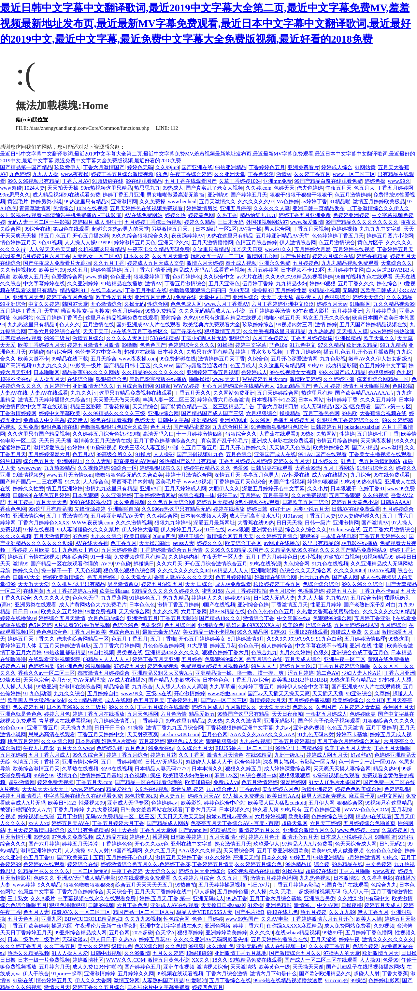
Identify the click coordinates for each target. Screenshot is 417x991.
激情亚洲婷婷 (317, 789)
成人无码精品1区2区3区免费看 (336, 406)
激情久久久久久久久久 (388, 939)
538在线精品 (164, 338)
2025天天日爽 (247, 249)
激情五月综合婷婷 (337, 440)
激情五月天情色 (225, 755)
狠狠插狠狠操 (221, 741)
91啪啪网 (360, 304)
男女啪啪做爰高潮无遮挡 (176, 194)
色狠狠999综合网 (332, 618)
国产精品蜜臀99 (191, 427)
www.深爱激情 (306, 222)
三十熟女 (17, 898)
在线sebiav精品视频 (297, 932)
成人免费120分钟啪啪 (97, 967)
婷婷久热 (175, 215)
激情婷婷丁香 (342, 399)
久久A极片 (43, 898)
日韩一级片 (318, 522)
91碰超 (163, 386)
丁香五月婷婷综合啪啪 (344, 666)
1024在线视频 (92, 208)
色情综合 (63, 208)
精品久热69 (386, 768)
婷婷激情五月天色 (135, 242)
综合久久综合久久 (306, 529)
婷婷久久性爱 (28, 488)
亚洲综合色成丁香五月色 (360, 652)
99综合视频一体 (196, 495)
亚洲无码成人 (208, 898)
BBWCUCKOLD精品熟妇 (93, 919)
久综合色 (258, 358)
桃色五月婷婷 (23, 741)
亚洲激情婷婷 (99, 973)
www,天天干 (226, 379)
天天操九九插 (76, 727)
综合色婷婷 (248, 762)
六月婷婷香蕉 (381, 311)
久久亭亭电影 (377, 878)
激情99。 (304, 905)
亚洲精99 (218, 194)
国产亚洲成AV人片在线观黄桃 (366, 686)
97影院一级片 (85, 365)
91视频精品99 (378, 557)
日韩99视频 (101, 905)
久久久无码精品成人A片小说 (213, 311)
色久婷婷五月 (28, 707)
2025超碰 (142, 932)
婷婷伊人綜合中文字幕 (303, 686)
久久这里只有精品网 (281, 365)
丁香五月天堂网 (158, 830)
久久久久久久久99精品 (389, 611)
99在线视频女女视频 (292, 372)
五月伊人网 (322, 803)
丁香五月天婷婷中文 (101, 734)
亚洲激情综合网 (80, 762)
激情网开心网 (262, 256)
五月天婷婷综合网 (278, 393)
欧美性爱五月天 (114, 297)
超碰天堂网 (294, 823)
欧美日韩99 (52, 270)
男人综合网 (277, 229)
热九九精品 (176, 598)
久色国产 (326, 707)
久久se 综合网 (57, 741)
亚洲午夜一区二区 (345, 659)
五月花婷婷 (152, 741)
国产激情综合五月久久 (295, 953)
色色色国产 (153, 345)
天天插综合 (145, 406)
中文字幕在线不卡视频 (321, 645)
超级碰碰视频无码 (319, 891)
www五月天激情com (69, 475)
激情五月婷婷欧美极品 (379, 201)
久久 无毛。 (282, 891)
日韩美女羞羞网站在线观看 (151, 809)
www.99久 (399, 181)
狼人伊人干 (356, 891)
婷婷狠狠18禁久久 (160, 468)
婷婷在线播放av (18, 618)
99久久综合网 (88, 755)
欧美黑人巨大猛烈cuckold (36, 700)
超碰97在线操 (139, 352)
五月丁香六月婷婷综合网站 (349, 741)
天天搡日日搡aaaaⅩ (223, 905)
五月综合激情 (366, 598)
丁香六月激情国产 (103, 167)
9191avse (292, 516)
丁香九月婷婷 (68, 809)
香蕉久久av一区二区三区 (46, 673)
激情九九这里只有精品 (111, 488)
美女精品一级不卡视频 (209, 632)
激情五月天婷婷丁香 (178, 857)
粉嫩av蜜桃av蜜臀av (229, 816)
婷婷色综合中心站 (225, 803)
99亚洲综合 (359, 693)
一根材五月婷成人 (326, 714)
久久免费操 (152, 201)
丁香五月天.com (94, 782)
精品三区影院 (85, 406)
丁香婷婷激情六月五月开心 (322, 919)
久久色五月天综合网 (170, 502)
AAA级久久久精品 (199, 850)
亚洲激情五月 (142, 618)
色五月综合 (282, 591)
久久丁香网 (192, 755)
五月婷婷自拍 (103, 693)
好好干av (227, 495)
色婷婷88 (77, 447)
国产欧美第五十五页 (80, 857)
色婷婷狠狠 (397, 789)
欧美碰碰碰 (198, 782)
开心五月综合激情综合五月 (216, 563)
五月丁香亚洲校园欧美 (283, 850)
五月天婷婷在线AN (356, 625)
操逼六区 (61, 926)
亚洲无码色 (249, 946)
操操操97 (262, 290)
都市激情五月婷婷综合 (104, 673)
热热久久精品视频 (28, 953)
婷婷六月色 (57, 714)
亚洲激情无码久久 (93, 386)
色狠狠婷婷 (381, 372)
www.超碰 (96, 276)
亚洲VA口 (151, 488)
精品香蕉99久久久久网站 (90, 372)
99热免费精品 (161, 311)
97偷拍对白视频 (342, 557)
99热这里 (398, 639)
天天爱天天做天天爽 (116, 399)
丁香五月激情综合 (185, 283)
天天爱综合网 (238, 850)
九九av (283, 727)
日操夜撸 (351, 905)
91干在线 (214, 529)
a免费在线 (184, 297)
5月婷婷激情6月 (246, 639)
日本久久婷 (136, 256)
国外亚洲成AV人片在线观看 (148, 324)
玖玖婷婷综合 (258, 324)
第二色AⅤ (327, 673)
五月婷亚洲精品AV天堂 (282, 235)
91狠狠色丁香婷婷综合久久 (348, 420)
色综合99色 (125, 625)
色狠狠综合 (337, 297)
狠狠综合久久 (241, 434)
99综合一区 (124, 468)
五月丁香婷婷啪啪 (122, 762)
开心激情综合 (106, 304)
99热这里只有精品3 (87, 201)
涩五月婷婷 (301, 673)
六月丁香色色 (132, 905)
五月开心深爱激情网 (294, 358)
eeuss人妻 (183, 543)
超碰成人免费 (346, 632)
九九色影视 (333, 358)
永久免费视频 (129, 502)
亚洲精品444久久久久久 (172, 652)
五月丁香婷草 (381, 727)
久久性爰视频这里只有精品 (274, 331)
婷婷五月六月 (341, 591)
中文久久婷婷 (44, 304)
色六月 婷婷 (326, 386)
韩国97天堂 (75, 304)
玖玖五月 (77, 270)
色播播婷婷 (311, 591)
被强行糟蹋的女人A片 (25, 809)
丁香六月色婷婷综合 (80, 891)
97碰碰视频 (104, 447)
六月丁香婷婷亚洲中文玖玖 (283, 304)
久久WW (163, 365)
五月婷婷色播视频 (309, 700)
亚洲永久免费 (274, 263)
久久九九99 (342, 912)
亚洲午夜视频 (178, 967)
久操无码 (134, 304)
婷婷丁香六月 (248, 926)
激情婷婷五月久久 (259, 830)
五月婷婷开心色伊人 (129, 857)
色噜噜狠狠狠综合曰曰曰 (197, 290)
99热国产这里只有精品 (243, 714)
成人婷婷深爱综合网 (287, 768)
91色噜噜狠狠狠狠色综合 (279, 427)
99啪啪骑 (385, 837)
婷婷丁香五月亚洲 (123, 194)
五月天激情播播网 (212, 242)
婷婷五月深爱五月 (162, 584)
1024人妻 (34, 188)
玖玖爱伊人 (67, 167)
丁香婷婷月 (150, 721)
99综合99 (44, 775)
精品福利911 (74, 290)
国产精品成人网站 (167, 823)
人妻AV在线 (14, 393)
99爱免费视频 (100, 611)
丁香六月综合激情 (227, 973)
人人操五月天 (49, 379)
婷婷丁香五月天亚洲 (155, 659)
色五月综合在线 (264, 659)
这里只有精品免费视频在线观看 (135, 393)
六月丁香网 (194, 611)
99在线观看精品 (144, 181)
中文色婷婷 (379, 864)
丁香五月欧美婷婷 (28, 926)
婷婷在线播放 (228, 509)
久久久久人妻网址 (127, 338)
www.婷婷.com (87, 789)
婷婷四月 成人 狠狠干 (97, 222)
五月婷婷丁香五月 (21, 311)
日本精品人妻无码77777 (162, 768)
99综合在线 (37, 229)
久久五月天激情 (170, 256)
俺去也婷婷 (310, 188)
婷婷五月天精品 (214, 502)
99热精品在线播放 (122, 283)
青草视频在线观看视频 (65, 721)
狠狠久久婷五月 (243, 768)
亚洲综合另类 (319, 898)
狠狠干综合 (191, 536)
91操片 (143, 454)
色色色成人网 (186, 304)
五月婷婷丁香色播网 (368, 932)
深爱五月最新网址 (214, 522)
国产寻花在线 (186, 331)
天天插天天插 (327, 693)
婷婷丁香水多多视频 (258, 352)
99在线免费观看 (391, 475)
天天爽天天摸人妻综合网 (342, 768)
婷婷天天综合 (368, 297)
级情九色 (67, 775)
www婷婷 (381, 331)
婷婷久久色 (26, 570)
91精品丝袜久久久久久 (44, 871)
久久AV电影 (275, 919)
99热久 (390, 857)
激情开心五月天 (300, 837)
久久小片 (317, 488)
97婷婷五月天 (129, 666)
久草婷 (382, 693)
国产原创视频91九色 (200, 454)
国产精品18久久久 (220, 618)
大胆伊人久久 (224, 488)
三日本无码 (231, 222)
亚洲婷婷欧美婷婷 (226, 932)
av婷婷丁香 (314, 201)
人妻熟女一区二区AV (96, 256)
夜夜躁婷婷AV (187, 235)
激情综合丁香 (258, 618)
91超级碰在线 (107, 181)
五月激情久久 (240, 707)
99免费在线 (161, 748)
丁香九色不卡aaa (379, 591)
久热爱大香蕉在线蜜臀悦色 (329, 611)
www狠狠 (238, 529)
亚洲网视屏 (70, 461)
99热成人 (173, 188)
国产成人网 (345, 577)
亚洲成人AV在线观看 (174, 905)
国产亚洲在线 (197, 167)
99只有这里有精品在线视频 (230, 317)
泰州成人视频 (241, 263)
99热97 (316, 365)
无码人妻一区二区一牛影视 (38, 222)
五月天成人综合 (303, 659)
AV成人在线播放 (127, 680)
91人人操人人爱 (69, 953)
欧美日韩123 (62, 803)
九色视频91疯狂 (142, 775)
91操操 (225, 345)
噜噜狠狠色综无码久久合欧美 (129, 475)
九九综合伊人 (221, 789)
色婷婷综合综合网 (332, 816)
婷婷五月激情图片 (21, 796)
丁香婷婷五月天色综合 (240, 481)
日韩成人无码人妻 (274, 598)
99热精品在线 (347, 864)
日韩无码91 (392, 844)
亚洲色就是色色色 (21, 714)
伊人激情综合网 (298, 242)
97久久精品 (331, 345)
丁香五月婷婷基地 (294, 741)
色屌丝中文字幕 (36, 891)
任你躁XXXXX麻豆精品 (294, 926)
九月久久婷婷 (295, 652)
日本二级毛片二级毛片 (33, 939)
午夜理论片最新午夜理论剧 (106, 926)
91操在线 (292, 871)
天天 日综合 (198, 584)
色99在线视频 (116, 768)
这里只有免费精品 (88, 830)
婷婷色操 (375, 181)
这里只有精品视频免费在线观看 (121, 317)
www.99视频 (198, 481)
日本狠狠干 (343, 488)
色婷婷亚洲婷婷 (351, 215)
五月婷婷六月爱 (312, 249)
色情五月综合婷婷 (256, 242)
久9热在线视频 (152, 789)
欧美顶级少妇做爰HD (187, 775)
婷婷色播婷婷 (106, 270)
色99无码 (239, 290)
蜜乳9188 (212, 591)
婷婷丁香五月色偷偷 (69, 297)
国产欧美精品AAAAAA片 (364, 393)
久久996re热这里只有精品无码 (175, 509)
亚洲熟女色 (211, 625)
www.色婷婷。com (358, 830)
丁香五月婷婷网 (395, 188)
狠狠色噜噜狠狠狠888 (88, 885)
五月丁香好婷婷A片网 (71, 591)
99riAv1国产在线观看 (322, 454)
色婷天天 (284, 188)
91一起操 (101, 557)
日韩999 (22, 495)
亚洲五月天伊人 (153, 297)
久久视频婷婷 (93, 468)
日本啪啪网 (47, 372)
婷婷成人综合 (336, 167)
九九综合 (142, 686)
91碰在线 (23, 980)
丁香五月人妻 (320, 516)
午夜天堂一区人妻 (222, 557)
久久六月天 (169, 563)
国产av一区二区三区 (224, 700)
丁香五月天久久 (192, 393)
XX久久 (200, 960)
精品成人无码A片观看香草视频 (209, 270)
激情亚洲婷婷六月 (41, 850)
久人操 (258, 891)
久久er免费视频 (308, 495)
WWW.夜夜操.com (92, 522)
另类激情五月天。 (172, 229)
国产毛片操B (295, 256)
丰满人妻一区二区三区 (169, 399)
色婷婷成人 (254, 372)
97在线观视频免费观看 (144, 878)
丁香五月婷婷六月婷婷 (245, 461)
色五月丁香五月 (199, 447)
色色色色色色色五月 (270, 611)
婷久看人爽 (265, 809)
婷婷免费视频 (163, 666)
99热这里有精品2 (185, 721)
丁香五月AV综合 (250, 680)
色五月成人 (243, 365)
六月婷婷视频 (270, 816)
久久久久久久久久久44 (184, 570)
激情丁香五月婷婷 (178, 604)
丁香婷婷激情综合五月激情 (171, 550)
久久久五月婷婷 (378, 399)
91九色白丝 (329, 639)
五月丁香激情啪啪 (67, 516)
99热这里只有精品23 (352, 680)
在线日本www (107, 290)
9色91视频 (50, 242)
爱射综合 (171, 317)
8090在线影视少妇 (90, 502)
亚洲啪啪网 (264, 570)
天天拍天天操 (63, 188)
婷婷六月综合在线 (333, 256)
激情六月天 (57, 987)
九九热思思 (321, 331)
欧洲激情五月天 (380, 953)
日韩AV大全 (26, 577)
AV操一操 (250, 229)
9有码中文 (378, 898)
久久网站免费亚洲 (234, 393)
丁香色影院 (261, 174)
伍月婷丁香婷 (257, 283)
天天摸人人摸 (352, 331)
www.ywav (29, 468)
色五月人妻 (36, 912)
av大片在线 (250, 276)
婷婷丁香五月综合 (127, 755)
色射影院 (402, 386)
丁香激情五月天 (289, 604)
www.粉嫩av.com (226, 693)
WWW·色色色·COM (366, 809)
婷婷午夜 (349, 939)
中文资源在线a (293, 618)
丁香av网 (249, 789)
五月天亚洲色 (224, 283)
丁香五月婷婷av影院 (295, 885)
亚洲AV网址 (233, 420)
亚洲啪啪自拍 (123, 509)
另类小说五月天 (311, 509)
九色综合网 (296, 563)
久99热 (215, 721)
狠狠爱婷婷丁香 (152, 276)
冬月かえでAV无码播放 (78, 680)
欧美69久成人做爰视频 (337, 850)
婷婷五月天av (332, 304)
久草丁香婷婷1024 (240, 181)
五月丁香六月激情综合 (389, 529)
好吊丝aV (361, 755)
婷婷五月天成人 (382, 905)
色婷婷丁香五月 (256, 686)
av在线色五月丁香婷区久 (139, 331)
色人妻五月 (172, 796)
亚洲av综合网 (163, 413)
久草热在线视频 (80, 768)
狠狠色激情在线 (59, 427)
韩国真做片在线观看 (345, 885)
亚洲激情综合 (28, 516)
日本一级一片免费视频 (44, 960)
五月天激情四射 (52, 536)
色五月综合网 (179, 625)
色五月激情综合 (337, 242)
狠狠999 (309, 536)
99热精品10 (298, 864)
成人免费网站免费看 (347, 926)
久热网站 (326, 434)
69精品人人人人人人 (106, 659)
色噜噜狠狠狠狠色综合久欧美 (114, 427)
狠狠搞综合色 (111, 379)
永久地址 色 (220, 946)
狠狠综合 (239, 338)
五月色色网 (215, 734)
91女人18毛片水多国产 (335, 782)
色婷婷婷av (164, 803)
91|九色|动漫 (37, 693)
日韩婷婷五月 (326, 427)
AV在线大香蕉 (91, 543)
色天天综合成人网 (356, 844)
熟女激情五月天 (233, 844)
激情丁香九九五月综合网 (174, 727)
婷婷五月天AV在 (70, 823)
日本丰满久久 (207, 768)
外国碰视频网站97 (267, 222)
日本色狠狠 (85, 495)
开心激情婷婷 (189, 693)
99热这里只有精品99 (298, 748)
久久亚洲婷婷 (82, 283)
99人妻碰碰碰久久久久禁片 (88, 529)
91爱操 (255, 905)
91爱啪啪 (196, 980)
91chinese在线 (345, 529)
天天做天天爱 (33, 584)
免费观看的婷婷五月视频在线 (215, 666)
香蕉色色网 (13, 509)
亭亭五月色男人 (261, 475)
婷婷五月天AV (204, 796)
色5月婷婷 (40, 625)
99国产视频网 (126, 850)
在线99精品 (259, 755)
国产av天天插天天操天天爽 (279, 693)
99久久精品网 (252, 632)
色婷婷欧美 (363, 714)
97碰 (173, 447)
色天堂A (165, 932)
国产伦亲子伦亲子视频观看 (329, 721)
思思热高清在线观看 (51, 734)
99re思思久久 (15, 194)
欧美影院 (191, 803)
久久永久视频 (15, 536)
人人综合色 (96, 481)
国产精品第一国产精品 (26, 167)
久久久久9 (261, 932)
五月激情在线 (98, 324)
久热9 (190, 317)
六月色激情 (174, 714)
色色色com (12, 727)
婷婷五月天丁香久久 (30, 639)
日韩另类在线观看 (272, 468)
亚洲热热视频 (308, 727)
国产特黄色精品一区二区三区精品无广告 (207, 406)
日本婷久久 (171, 352)
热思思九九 (147, 188)
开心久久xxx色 (151, 844)
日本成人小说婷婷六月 (347, 837)
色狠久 (321, 652)
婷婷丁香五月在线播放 (98, 714)
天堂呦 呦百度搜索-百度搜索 (76, 311)
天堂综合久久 (396, 263)
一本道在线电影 (339, 536)
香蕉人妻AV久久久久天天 (183, 577)
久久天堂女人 (136, 577)
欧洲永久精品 (362, 345)
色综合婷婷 (365, 946)
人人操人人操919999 (88, 242)
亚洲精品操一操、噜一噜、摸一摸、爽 (240, 673)
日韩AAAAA (395, 502)
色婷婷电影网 (384, 980)
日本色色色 (142, 604)
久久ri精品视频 (85, 700)
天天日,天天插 (55, 440)
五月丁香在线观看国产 (191, 181)
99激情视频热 (28, 475)
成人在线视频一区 (285, 946)
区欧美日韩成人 (378, 290)
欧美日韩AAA (283, 796)
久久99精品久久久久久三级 (114, 413)
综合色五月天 (38, 461)
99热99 (41, 837)
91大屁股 (197, 645)
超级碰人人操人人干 (208, 762)
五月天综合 (104, 358)
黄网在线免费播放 (389, 659)
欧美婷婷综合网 (331, 447)
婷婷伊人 (77, 420)
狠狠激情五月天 (222, 331)
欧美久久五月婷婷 (62, 611)
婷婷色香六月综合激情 (223, 399)
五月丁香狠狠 (344, 495)
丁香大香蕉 (395, 973)
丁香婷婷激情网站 (155, 495)
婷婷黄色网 (201, 215)
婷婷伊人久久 (207, 598)
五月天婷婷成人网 (185, 488)
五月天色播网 (142, 714)
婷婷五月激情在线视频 (33, 557)
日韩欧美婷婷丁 (188, 837)
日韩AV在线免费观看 (356, 509)
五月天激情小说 (227, 837)
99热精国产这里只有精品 (188, 461)
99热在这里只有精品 (230, 235)
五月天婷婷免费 (119, 550)
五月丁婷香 (20, 502)
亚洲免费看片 (303, 167)
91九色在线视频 (330, 563)
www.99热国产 (242, 919)
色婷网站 (23, 317)
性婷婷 (347, 434)
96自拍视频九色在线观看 (364, 276)
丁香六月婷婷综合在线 (54, 331)
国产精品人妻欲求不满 (174, 680)
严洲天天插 (246, 857)
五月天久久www (75, 748)
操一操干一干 (56, 570)
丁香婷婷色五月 (267, 167)
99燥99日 (10, 680)
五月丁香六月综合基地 (276, 898)
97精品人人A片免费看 (307, 844)
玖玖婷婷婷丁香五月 (276, 584)
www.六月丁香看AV (226, 304)
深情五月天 (227, 475)
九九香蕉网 (114, 598)
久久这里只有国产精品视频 (38, 434)
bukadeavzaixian (362, 427)
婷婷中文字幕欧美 (59, 413)
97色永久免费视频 (72, 837)
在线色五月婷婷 (51, 495)
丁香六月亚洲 (399, 673)
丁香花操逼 (117, 406)
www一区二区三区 (354, 174)
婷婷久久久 (210, 543)
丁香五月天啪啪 (178, 618)
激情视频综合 (212, 967)
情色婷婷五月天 (18, 242)
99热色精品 (369, 481)
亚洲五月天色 (28, 297)
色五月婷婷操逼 (233, 577)
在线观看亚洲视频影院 (54, 659)
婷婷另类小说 (46, 201)
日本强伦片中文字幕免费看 (158, 987)
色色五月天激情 (345, 727)
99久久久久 (122, 707)
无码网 (350, 290)
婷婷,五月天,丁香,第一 (164, 898)
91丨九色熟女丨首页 (75, 550)
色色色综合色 (51, 632)
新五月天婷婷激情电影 (65, 645)
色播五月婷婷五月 (294, 420)
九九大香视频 (102, 809)
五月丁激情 (70, 816)
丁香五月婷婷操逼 (312, 338)
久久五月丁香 (108, 263)
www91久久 (278, 249)
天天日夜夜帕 (287, 714)
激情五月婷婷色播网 (273, 878)
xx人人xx (38, 823)
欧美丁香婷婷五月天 (41, 345)
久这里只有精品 (211, 249)
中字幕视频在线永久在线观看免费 (83, 796)
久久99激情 (137, 953)
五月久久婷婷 (168, 953)
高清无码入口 (158, 434)
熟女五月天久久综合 (326, 317)
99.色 (162, 174)
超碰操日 (143, 563)
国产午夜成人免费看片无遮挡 (57, 263)
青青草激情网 (34, 208)
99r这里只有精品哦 (50, 509)
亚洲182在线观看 (308, 632)
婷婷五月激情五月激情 (93, 345)
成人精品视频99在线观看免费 (66, 194)
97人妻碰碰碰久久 (359, 516)
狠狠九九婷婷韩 (172, 522)
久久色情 (175, 946)
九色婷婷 (19, 174)
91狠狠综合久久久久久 (389, 721)
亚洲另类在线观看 (35, 604)
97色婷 (80, 536)
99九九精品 (393, 345)
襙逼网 (160, 837)
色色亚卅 (120, 276)
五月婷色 (191, 659)
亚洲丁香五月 (42, 727)
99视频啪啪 (98, 666)
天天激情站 (243, 967)
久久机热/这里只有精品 (78, 584)
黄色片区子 (370, 242)
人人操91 (370, 960)
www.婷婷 (24, 885)
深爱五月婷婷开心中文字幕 (273, 488)
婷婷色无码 (140, 167)
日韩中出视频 (106, 953)
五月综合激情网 (135, 386)
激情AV (153, 283)
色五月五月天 (149, 700)
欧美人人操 (369, 919)
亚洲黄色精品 (267, 529)
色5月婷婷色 (186, 276)
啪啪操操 (199, 379)
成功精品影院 (341, 365)
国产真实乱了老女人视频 (214, 188)
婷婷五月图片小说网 (390, 235)
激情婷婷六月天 (268, 700)
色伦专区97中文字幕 (98, 352)
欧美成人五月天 (31, 276)
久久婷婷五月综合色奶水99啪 (106, 434)
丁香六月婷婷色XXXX (43, 522)
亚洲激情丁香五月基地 (240, 953)
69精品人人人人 (230, 570)
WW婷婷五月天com (264, 379)
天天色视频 (88, 570)
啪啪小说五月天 (282, 317)
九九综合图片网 (230, 427)
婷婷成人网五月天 (327, 755)
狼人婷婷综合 (277, 645)
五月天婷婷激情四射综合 (36, 830)
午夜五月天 (338, 188)
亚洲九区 (51, 919)
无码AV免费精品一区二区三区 (120, 816)
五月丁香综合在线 (230, 980)
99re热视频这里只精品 (106, 188)
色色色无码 (85, 598)
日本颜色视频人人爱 (203, 516)
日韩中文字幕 (173, 420)
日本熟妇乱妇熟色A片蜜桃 (106, 741)
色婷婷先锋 (109, 748)
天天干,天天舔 (277, 297)
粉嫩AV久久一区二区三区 (80, 912)
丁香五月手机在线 (146, 290)
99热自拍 (185, 885)
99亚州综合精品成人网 (80, 932)
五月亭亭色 (276, 495)
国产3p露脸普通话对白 (202, 365)
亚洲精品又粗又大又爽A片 (162, 673)
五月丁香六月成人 (49, 755)
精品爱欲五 (202, 714)
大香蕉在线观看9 (278, 434)
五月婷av (250, 495)
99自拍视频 (101, 652)
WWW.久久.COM (125, 960)
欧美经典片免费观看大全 (211, 324)
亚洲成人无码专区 (128, 803)
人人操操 (75, 850)
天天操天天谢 (308, 967)
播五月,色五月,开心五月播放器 (74, 235)
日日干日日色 (109, 727)
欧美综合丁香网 (243, 543)
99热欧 (349, 413)
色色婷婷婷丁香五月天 (338, 235)
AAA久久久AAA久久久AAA (262, 734)
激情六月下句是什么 (273, 973)
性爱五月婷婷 (325, 604)
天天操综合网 (134, 611)
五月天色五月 (23, 919)
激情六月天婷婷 (205, 263)
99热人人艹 (264, 666)
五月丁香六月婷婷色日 (272, 557)
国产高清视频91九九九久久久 (34, 365)
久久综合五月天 (195, 748)
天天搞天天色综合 (290, 447)
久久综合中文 (219, 276)
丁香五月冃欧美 (88, 632)
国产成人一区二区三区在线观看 (320, 960)
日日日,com (26, 611)
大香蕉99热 (308, 468)
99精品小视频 (324, 290)
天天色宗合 (36, 680)
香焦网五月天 (398, 707)
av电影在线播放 (359, 543)
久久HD (375, 700)
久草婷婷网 (394, 830)
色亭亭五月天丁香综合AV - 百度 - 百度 (235, 823)
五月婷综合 (393, 625)
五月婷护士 (57, 386)
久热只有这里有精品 (209, 352)
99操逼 (358, 980)
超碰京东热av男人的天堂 (120, 229)
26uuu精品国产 (294, 386)
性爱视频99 (92, 803)
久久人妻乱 (98, 461)
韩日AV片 (259, 885)
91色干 (348, 461)
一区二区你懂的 (90, 871)
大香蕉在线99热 (255, 522)
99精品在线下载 (69, 358)
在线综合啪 (80, 379)
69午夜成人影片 (311, 311)
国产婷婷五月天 (249, 194)
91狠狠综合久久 (375, 468)
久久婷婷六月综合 (193, 878)
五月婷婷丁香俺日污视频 (153, 222)
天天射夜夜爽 (142, 734)
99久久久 (404, 440)
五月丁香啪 (163, 639)
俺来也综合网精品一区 (383, 379)
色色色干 (248, 645)
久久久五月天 (160, 850)
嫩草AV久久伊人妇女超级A (379, 358)
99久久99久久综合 (362, 584)
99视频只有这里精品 (388, 803)
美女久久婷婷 (93, 946)
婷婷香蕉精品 (372, 256)
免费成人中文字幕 (44, 420)
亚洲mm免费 (277, 181)
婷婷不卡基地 (351, 734)
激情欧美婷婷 (305, 379)
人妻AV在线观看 (49, 393)
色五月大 (364, 188)
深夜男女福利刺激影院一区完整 (299, 762)
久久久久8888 (349, 570)
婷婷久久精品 (199, 222)
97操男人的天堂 (342, 953)
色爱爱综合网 (67, 276)
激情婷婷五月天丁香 (221, 358)
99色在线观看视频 (111, 420)
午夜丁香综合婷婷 (191, 174)
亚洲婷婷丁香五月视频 (213, 372)
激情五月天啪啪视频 (366, 386)
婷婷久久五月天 (291, 461)
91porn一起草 (66, 973)
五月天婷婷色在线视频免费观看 (147, 208)
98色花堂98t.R (140, 796)
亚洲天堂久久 (173, 242)
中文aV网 (328, 905)
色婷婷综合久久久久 (191, 345)
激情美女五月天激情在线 (102, 440)
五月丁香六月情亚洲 (147, 270)
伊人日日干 (103, 939)
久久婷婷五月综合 (277, 536)
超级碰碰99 (199, 953)
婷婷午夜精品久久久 (207, 468)
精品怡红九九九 (258, 215)
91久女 (72, 481)
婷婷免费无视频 (55, 782)
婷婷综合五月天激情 (61, 618)
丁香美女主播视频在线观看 (381, 454)
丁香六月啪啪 (354, 871)
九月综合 (360, 475)
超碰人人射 (366, 973)
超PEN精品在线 (227, 611)
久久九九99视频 (143, 919)
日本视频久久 (234, 809)
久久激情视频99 (18, 270)
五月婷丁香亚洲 (372, 618)
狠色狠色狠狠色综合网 (129, 570)
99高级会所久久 (114, 454)
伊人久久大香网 (93, 980)
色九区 (404, 372)
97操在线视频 (38, 529)
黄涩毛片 (17, 201)
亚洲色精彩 (279, 905)
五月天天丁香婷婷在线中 (163, 891)
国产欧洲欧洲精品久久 (325, 973)
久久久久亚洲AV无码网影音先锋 (211, 939)
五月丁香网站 (338, 468)
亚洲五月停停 (235, 208)
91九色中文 (303, 345)
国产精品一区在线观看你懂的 (64, 563)
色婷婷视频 (344, 229)
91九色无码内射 (315, 734)
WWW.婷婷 (186, 386)
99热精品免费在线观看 (256, 960)
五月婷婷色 (306, 263)
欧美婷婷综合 (348, 700)
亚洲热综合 (246, 297)
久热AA (128, 939)
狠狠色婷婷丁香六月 (225, 652)
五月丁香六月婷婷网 (116, 645)
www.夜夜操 (75, 174)
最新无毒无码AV (161, 632)
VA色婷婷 (288, 201)
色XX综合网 (149, 946)
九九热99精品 (59, 468)
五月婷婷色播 (233, 891)
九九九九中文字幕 (380, 229)
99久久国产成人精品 (342, 372)
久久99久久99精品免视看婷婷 (299, 276)
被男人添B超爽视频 (324, 796)
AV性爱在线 (295, 475)
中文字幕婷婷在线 (44, 283)
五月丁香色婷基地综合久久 (165, 440)
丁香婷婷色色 (116, 844)
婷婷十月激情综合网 (188, 475)
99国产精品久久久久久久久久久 (361, 222)
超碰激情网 (22, 782)
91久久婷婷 (218, 857)
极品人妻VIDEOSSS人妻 (204, 912)
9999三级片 (57, 338)
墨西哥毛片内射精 (132, 481)
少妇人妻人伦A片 (361, 673)
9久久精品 (49, 885)
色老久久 (303, 707)
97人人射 (98, 850)
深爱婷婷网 (293, 782)
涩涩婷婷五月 (15, 447)
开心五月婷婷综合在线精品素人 (238, 386)
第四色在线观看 (71, 229)
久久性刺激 (351, 898)
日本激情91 (346, 878)
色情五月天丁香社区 (36, 762)
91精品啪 (340, 201)
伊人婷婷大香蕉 (140, 529)
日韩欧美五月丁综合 (305, 502)
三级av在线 (159, 693)
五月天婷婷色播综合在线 (279, 939)
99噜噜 (129, 345)
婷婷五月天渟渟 (80, 844)
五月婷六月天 (54, 967)
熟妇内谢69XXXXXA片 (253, 625)
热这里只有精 (317, 393)
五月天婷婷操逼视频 (221, 885)
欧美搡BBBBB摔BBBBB (299, 680)
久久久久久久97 (256, 201)
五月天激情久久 (217, 201)
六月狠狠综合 (261, 413)
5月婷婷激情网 (364, 857)
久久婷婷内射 (183, 557)
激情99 (20, 563)
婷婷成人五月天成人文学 (155, 263)
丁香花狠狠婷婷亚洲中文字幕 (239, 727)
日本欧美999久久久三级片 (76, 707)
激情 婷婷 (326, 324)
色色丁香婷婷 (207, 919)
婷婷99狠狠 (322, 283)
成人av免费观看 (233, 584)
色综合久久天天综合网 (306, 570)
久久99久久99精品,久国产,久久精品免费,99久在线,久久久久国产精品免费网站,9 (296, 550)
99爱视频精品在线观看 (254, 871)
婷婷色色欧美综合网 (358, 789)
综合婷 (321, 864)
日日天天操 (289, 522)
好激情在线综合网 (275, 577)
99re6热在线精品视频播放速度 (288, 980)
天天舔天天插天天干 (45, 789)
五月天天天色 (51, 502)
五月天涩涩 (323, 939)
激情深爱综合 (49, 447)
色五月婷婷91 (102, 577)
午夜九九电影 (38, 748)
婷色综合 (387, 283)
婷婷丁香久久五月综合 (98, 987)
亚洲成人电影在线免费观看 (283, 440)
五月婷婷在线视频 (354, 249)
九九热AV (337, 598)
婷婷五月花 (223, 645)
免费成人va (226, 782)
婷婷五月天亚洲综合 (202, 871)
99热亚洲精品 (230, 167)
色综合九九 (264, 652)
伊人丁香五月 (373, 912)
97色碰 (123, 563)
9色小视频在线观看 (257, 502)
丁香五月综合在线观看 (163, 707)
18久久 (220, 960)
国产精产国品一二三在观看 (31, 481)
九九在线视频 (255, 741)
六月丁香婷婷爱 (270, 338)
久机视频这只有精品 (101, 249)
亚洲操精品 (348, 338)
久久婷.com (259, 188)
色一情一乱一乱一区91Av (367, 762)
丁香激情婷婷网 (18, 413)
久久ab (371, 632)
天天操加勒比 (154, 543)
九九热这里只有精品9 (32, 324)
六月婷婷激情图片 (114, 721)
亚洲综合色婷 (253, 604)
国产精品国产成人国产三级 (212, 413)
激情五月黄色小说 (168, 960)
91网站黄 (365, 167)
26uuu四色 (164, 536)
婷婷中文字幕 (250, 345)
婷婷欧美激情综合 (63, 577)
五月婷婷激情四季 (365, 639)
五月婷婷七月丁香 (378, 434)
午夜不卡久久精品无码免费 (158, 249)
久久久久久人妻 (271, 208)
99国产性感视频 (286, 481)
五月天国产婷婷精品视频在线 (373, 324)
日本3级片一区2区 (216, 229)
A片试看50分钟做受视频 (82, 625)
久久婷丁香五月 (312, 174)
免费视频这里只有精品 (140, 557)
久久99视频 (376, 495)
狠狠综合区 (350, 803)
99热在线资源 (265, 563)
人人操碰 (163, 454)
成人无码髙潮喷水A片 (254, 516)
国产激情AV (375, 522)
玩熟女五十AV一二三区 (217, 256)
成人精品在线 (111, 837)
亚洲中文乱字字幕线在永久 (171, 926)
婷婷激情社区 (88, 960)
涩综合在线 (319, 625)
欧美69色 (292, 625)
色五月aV (83, 454)
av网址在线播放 (282, 543)
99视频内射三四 (294, 324)
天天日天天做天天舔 (180, 816)
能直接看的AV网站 (135, 461)
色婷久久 (44, 878)
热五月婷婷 (313, 912)
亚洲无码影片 (279, 721)
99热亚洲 (46, 686)
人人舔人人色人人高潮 (181, 686)
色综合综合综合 (321, 584)
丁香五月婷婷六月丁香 (118, 823)
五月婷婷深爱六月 (49, 454)
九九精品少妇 (291, 283)
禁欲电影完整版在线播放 (158, 379)
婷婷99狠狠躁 (322, 481)
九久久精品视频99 (394, 304)
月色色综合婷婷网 (163, 645)
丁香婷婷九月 (182, 700)
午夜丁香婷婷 (127, 871)
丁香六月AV (76, 181)
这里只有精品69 (320, 543)
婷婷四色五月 (207, 987)
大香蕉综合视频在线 (383, 413)
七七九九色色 (314, 577)
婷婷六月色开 (264, 837)
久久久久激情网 (243, 721)
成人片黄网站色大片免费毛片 (93, 604)
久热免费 (28, 427)
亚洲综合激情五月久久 (309, 830)
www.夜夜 (384, 871)
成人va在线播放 (330, 475)
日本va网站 (311, 399)
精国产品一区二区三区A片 (143, 912)
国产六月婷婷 (44, 844)
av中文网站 (390, 796)
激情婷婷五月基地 (101, 775)
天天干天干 (96, 331)
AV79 (107, 563)
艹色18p (278, 345)
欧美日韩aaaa (114, 591)
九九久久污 (84, 393)
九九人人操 (45, 174)
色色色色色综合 (384, 850)
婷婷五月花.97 (155, 939)
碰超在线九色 (282, 912)
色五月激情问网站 (379, 461)
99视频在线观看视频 (179, 973)
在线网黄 (33, 591)
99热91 (278, 632)
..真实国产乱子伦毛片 (223, 440)
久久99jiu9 (167, 167)
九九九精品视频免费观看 (350, 263)
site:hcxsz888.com (180, 734)
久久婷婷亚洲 (338, 379)
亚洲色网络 (218, 926)
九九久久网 (165, 611)
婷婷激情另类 (202, 208)
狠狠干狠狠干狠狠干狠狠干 (301, 194)
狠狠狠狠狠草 (294, 775)
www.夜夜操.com (138, 358)
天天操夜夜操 (376, 440)
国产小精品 (365, 447)
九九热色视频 (315, 878)
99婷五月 (300, 857)
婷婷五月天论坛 (298, 666)
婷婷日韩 (257, 509)
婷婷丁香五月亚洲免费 (305, 215)
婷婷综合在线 (82, 864)
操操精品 (290, 413)
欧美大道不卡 (33, 358)
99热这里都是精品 (65, 652)
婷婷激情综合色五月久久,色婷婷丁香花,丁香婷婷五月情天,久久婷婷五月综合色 (192, 864)
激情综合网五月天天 (230, 536)
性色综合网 (177, 919)
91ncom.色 (336, 980)
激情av (284, 174)
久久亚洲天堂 (229, 174)
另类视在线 (130, 652)
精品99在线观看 (373, 816)
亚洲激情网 (124, 201)
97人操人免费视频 (244, 796)
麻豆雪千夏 (362, 796)
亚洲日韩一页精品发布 (319, 208)
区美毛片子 (168, 481)
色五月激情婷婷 (353, 194)
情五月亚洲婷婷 (64, 488)
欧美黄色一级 (274, 967)
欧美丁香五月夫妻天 (347, 748)
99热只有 (291, 809)
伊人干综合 (36, 973)
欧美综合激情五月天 (36, 768)
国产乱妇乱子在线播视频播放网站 (365, 967)
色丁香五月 (123, 543)
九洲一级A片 (289, 755)
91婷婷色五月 (145, 598)
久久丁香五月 (59, 946)
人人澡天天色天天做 (52, 249)
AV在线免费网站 (143, 215)
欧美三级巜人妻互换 (142, 447)
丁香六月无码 (200, 809)
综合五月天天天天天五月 (144, 885)
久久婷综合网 (162, 516)
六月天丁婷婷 (325, 823)
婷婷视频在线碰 (36, 816)
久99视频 (384, 926)
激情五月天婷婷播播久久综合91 (54, 399)
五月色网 (135, 748)
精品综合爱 (117, 686)
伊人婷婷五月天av (181, 529)
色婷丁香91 (372, 488)
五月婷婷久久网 (136, 973)
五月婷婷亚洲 (347, 311)
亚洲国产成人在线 (275, 454)
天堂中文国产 (214, 297)
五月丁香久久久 (356, 283)
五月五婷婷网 (263, 270)
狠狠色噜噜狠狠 (67, 905)
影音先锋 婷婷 (187, 789)
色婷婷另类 (41, 666)
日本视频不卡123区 (303, 270)
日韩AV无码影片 (164, 762)
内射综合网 (75, 557)
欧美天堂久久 (379, 338)
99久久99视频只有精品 (33, 181)
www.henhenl (182, 201)
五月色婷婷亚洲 (323, 809)
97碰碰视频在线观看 (336, 775)
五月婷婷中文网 (345, 270)
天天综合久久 (160, 871)
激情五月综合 (88, 338)
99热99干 (332, 932)
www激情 (391, 447)
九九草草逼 (222, 686)
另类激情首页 (123, 584)
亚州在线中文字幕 (191, 844)
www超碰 (11, 188)
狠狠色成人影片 (185, 741)
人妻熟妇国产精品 (163, 980)
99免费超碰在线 (177, 358)
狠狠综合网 (59, 352)
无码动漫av (75, 939)
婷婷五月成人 (207, 707)
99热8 (306, 434)
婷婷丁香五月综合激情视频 (122, 174)
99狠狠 (196, 946)
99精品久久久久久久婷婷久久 (166, 591)
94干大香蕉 (124, 830)
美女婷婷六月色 (280, 789)
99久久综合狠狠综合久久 (140, 235)
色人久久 (69, 324)
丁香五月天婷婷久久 (382, 536)
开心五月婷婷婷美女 (202, 639)
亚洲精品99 (204, 420)
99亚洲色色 (70, 666)
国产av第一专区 (393, 406)
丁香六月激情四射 (277, 406)
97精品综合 (223, 830)
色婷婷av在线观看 (44, 864)
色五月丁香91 (38, 857)
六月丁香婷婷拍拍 (246, 591)
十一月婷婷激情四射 (199, 434)
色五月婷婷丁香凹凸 (59, 317)
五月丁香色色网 (321, 413)
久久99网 (260, 420)
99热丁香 (236, 898)
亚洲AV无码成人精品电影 (86, 878)
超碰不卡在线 (15, 379)
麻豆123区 (226, 775)
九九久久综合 (106, 536)
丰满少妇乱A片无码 (204, 338)
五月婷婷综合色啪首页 (369, 823)
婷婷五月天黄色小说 (354, 502)
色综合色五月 (124, 632)
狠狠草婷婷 (190, 932)
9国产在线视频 (218, 604)
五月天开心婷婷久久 (243, 447)
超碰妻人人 (309, 297)
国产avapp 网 (193, 830)
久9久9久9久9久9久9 (289, 639)
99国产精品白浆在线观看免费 (328, 181)
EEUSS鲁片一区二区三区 (244, 748)
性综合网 (157, 304)
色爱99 (241, 468)
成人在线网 (118, 700)
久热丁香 (227, 215)
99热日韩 (10, 461)
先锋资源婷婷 (90, 509)
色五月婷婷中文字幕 (382, 365)
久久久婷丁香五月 (21, 946)
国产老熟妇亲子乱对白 (370, 604)
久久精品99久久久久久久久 (153, 372)
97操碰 (36, 352)
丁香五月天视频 (311, 229)
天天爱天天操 (274, 707)
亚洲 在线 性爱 (367, 645)
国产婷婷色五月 (142, 967)
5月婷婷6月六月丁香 (46, 256)
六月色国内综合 (106, 618)
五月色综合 (239, 454)
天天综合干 (119, 891)
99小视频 (310, 557)
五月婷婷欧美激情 (270, 311)
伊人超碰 (204, 891)
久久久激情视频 (134, 522)
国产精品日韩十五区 (127, 365)
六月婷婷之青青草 (360, 707)
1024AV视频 (381, 570)
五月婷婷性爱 (291, 290)
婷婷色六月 (13, 666)
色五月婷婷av (127, 311)
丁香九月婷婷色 (303, 352)
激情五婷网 (127, 980)
